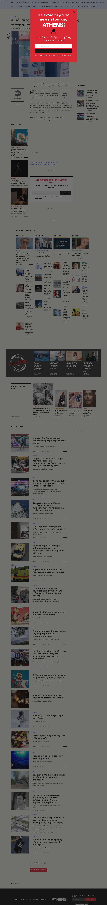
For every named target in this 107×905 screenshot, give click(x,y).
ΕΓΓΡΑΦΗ (53, 51)
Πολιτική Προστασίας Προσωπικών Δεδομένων (59, 55)
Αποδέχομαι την (55, 55)
